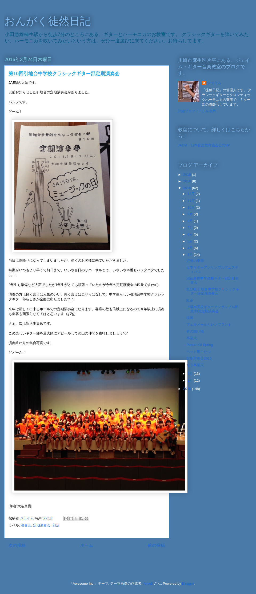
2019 (187, 175)
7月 (190, 228)
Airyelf (148, 583)
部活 (56, 525)
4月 (190, 248)
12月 (191, 194)
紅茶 (189, 300)
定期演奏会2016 (198, 358)
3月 (190, 255)
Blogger (188, 583)
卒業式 (191, 338)
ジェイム (214, 83)
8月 (190, 221)
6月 (190, 234)
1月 (190, 380)
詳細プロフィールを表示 (197, 111)
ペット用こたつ (198, 352)
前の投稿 (156, 545)
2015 (187, 389)
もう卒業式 (195, 365)
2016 (187, 188)
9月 (190, 214)
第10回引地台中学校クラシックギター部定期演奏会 (212, 291)
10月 (191, 207)
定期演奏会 (41, 525)
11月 (191, 201)
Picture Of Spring (199, 345)
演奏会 (26, 525)
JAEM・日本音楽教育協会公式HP (204, 145)
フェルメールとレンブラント (208, 324)
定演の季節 (195, 261)
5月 (190, 241)
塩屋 (189, 318)
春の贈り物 (195, 331)
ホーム (86, 545)
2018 (187, 181)
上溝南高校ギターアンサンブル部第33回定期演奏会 (212, 309)
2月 (190, 374)
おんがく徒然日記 (47, 21)
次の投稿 (17, 545)
